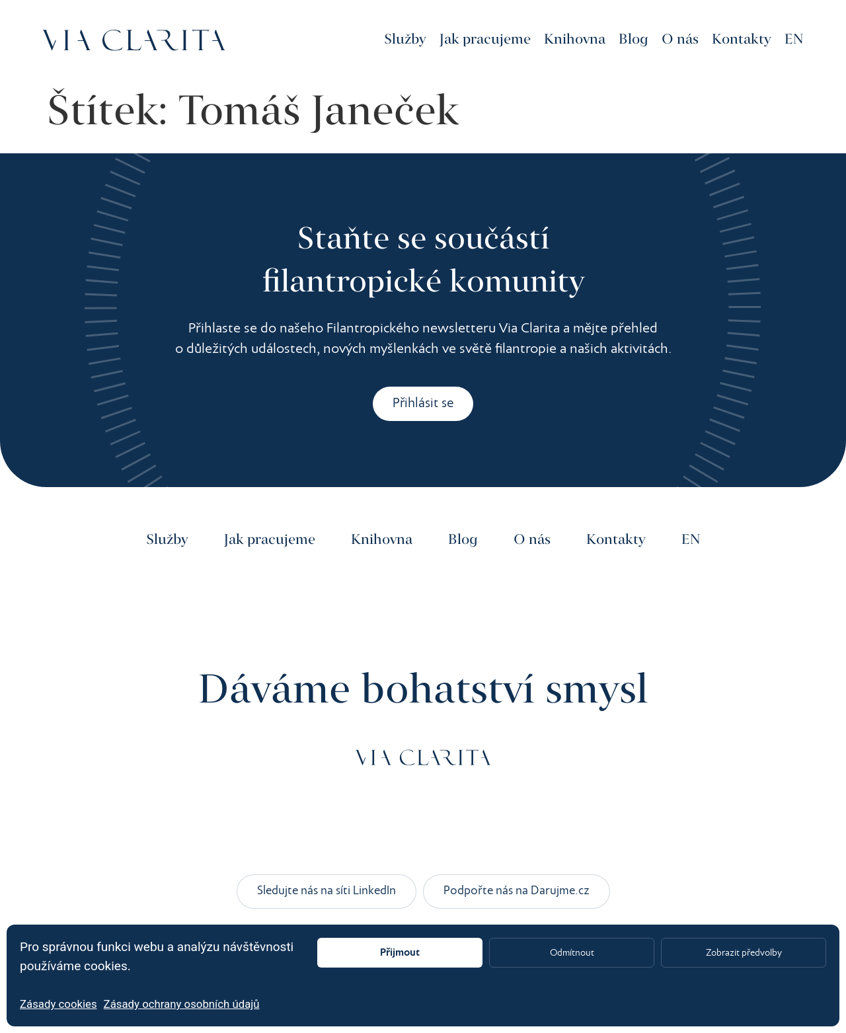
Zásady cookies (58, 1004)
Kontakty (741, 39)
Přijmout (400, 952)
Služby (405, 39)
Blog (633, 39)
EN (794, 39)
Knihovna (574, 39)
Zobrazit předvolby (744, 953)
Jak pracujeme (485, 39)
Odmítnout (572, 953)
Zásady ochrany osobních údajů (182, 1004)
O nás (680, 39)
